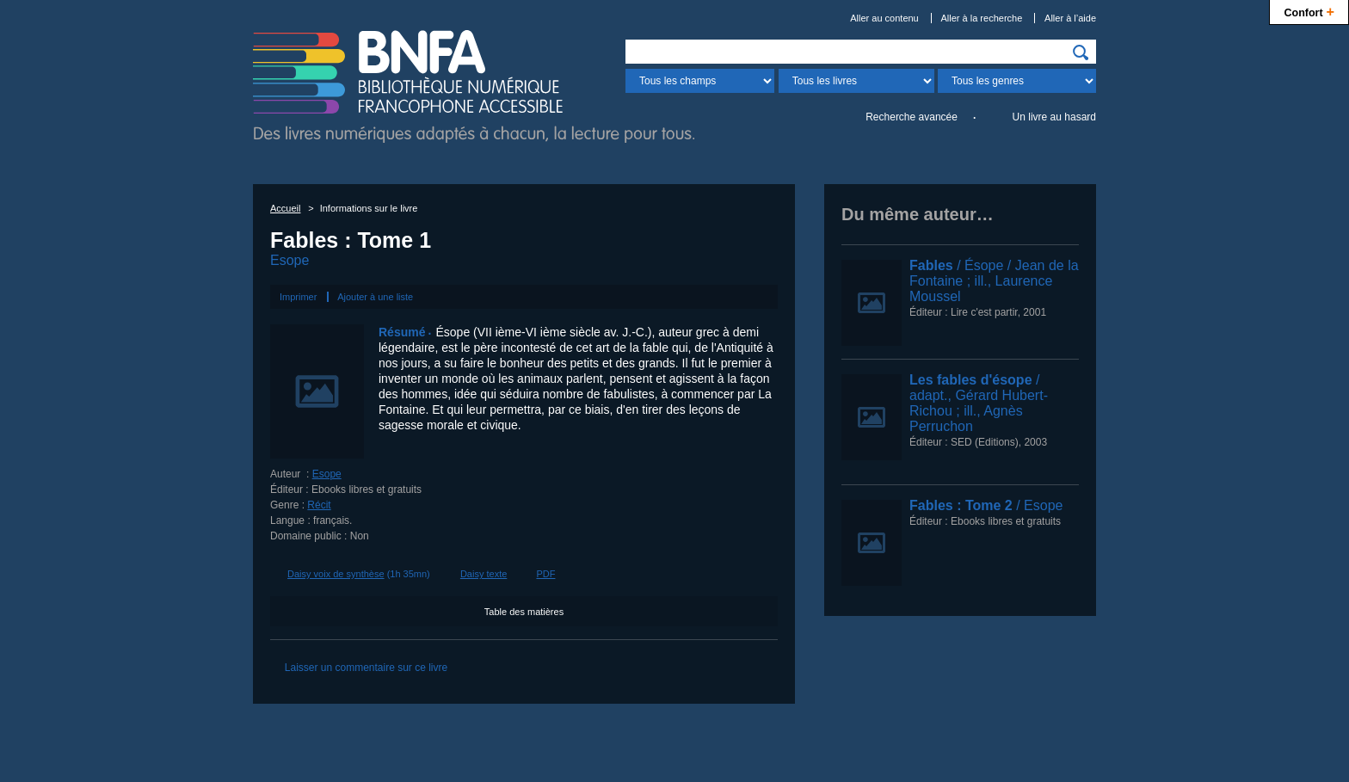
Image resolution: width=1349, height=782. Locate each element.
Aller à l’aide (1070, 18)
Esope (289, 260)
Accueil (285, 208)
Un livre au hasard (1054, 117)
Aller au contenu (884, 18)
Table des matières (524, 612)
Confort (1309, 11)
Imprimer (298, 297)
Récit (318, 505)
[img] (1080, 52)
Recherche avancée (911, 117)
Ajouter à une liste (375, 297)
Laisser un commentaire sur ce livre (366, 668)
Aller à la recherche (982, 18)
